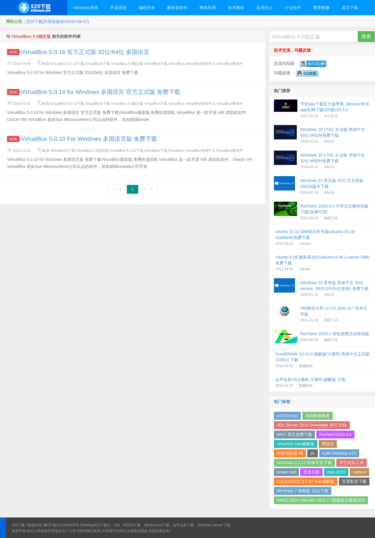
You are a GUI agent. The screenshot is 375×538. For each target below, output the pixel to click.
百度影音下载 (354, 481)
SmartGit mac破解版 (295, 443)
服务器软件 (177, 7)
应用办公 (264, 7)
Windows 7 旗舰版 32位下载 (302, 490)
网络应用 (208, 7)
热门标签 (282, 401)
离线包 (328, 443)
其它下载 (350, 7)
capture (360, 472)
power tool (286, 472)
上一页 (117, 189)
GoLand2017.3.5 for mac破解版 (306, 481)
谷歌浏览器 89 (290, 453)
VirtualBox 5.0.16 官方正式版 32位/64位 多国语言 (85, 52)
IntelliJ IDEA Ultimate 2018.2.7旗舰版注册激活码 (321, 500)
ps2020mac (287, 415)
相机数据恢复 (317, 415)
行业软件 (293, 7)
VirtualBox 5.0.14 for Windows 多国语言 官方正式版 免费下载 (100, 92)
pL (312, 453)
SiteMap (86, 525)
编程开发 (147, 7)
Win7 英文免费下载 (294, 434)
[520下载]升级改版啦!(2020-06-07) (57, 21)
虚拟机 (14, 52)
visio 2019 (336, 472)
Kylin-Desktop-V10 (339, 453)
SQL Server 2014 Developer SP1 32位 (312, 425)
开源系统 (118, 7)
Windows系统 (85, 7)
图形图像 (321, 7)
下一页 (148, 189)
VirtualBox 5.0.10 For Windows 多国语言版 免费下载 (89, 139)
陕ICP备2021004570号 (61, 525)
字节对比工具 (351, 462)
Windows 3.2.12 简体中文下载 (304, 462)
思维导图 (311, 472)
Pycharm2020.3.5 (335, 434)
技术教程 (236, 7)
